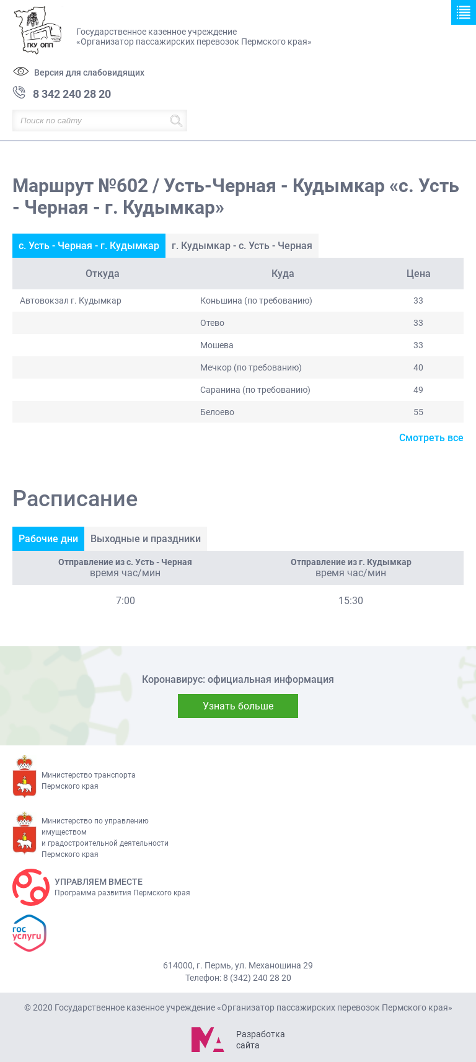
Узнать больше (238, 706)
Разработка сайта (260, 1039)
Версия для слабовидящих (89, 72)
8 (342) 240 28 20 (257, 978)
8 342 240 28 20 (72, 93)
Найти (176, 120)
